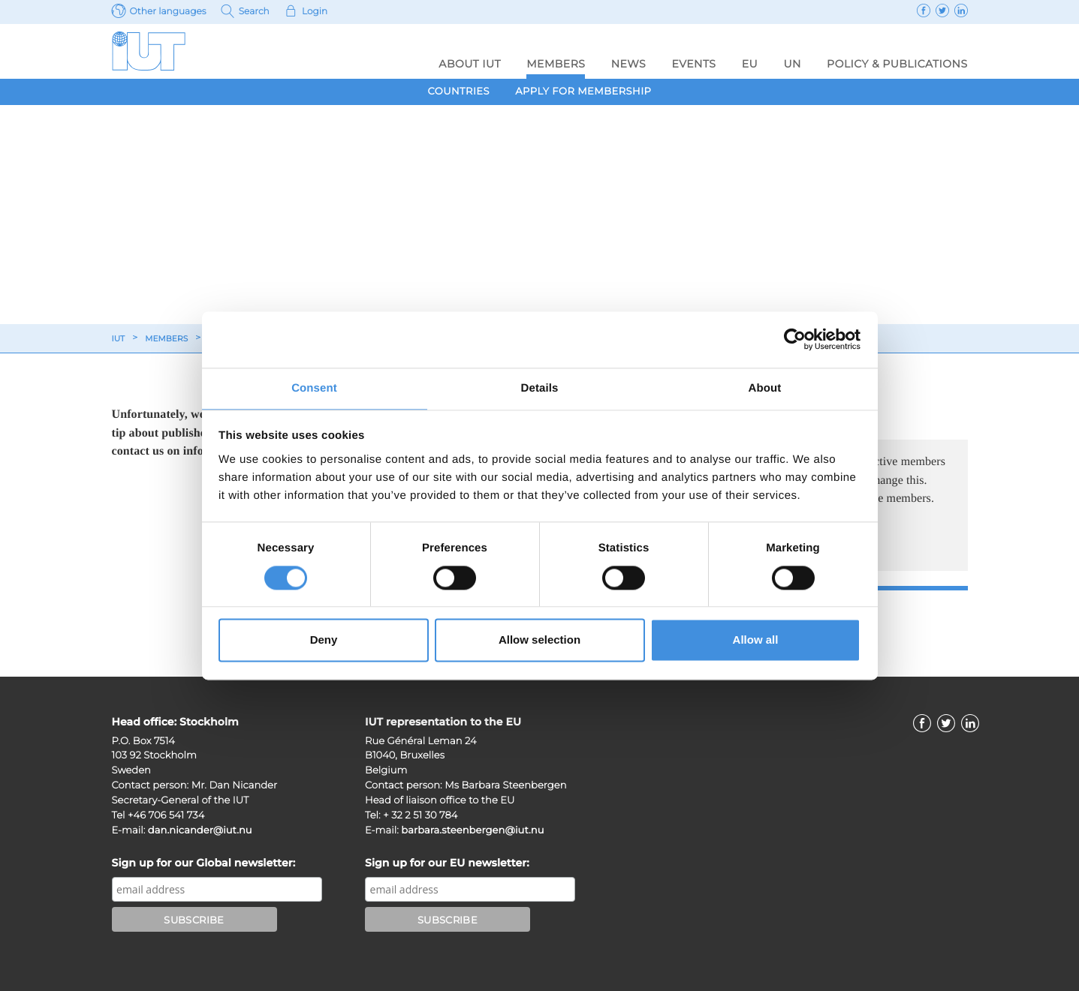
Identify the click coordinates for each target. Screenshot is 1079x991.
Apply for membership (583, 92)
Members (555, 64)
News (628, 64)
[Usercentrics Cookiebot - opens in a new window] (794, 338)
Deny (324, 641)
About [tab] (765, 387)
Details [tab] (540, 387)
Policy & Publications (897, 64)
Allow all (756, 641)
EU (750, 64)
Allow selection (539, 641)
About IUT (470, 64)
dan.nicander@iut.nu (200, 830)
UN (791, 64)
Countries (459, 92)
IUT (119, 338)
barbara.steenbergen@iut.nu (472, 830)
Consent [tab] (314, 387)
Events (693, 64)
